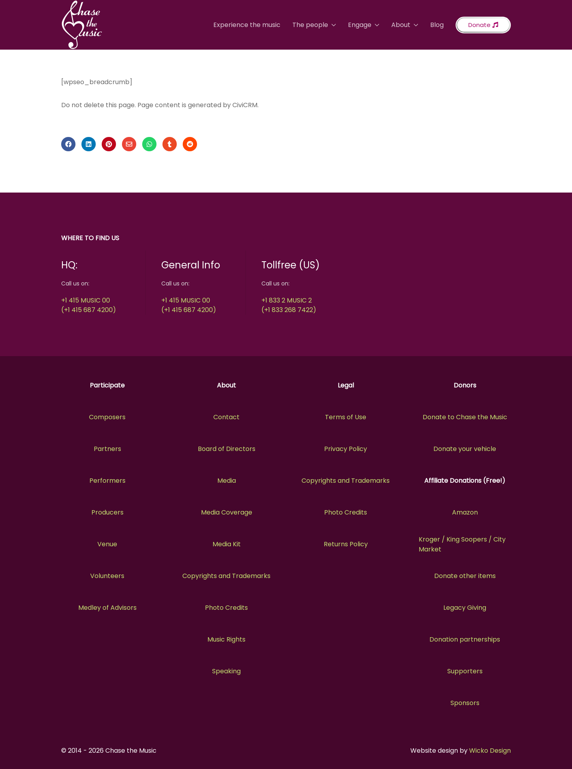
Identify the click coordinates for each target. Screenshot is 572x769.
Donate (483, 25)
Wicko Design (490, 750)
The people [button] (314, 24)
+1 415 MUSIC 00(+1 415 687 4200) (88, 305)
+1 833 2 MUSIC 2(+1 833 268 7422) (288, 305)
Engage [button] (363, 24)
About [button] (404, 24)
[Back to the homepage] (81, 25)
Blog (437, 24)
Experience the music (246, 24)
